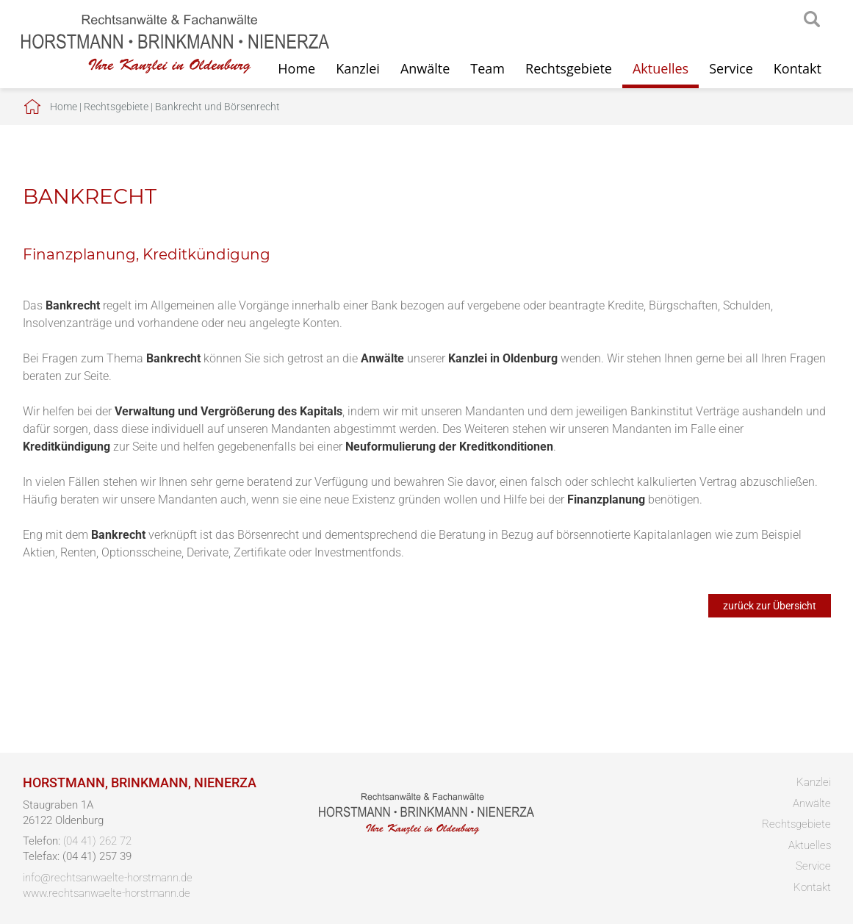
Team (487, 68)
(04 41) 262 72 (97, 841)
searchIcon (812, 20)
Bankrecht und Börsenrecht (217, 106)
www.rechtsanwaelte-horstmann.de (106, 893)
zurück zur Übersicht (769, 606)
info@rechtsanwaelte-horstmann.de (107, 877)
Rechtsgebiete (568, 68)
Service (731, 68)
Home (63, 106)
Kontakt (797, 68)
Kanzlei (358, 68)
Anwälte (425, 68)
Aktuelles (660, 68)
